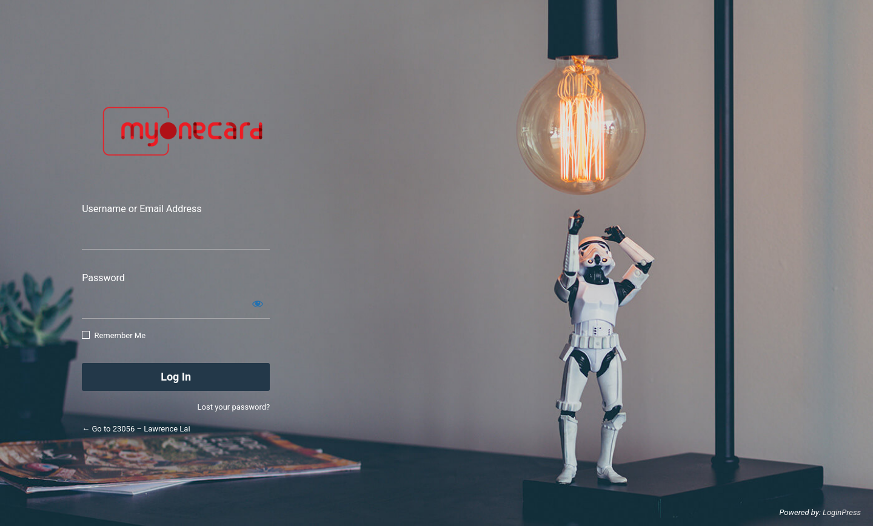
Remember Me (120, 335)
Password (103, 278)
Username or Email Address (141, 209)
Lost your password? (234, 406)
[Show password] (258, 303)
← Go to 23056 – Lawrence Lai (136, 428)
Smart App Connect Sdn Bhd (178, 131)
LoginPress (842, 512)
